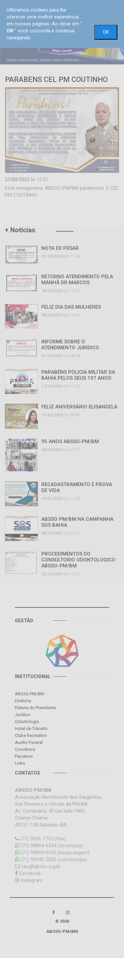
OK (106, 32)
